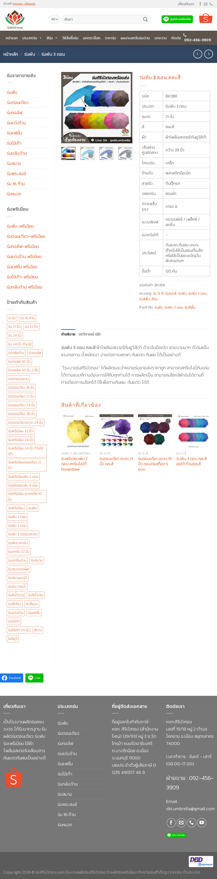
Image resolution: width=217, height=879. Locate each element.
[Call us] (211, 4)
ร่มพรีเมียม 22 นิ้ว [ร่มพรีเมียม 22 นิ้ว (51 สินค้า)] (20, 431)
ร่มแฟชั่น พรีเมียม (22, 266)
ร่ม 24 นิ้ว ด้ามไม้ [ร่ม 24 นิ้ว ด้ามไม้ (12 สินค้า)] (20, 344)
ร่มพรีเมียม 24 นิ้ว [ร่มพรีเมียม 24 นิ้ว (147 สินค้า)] (20, 439)
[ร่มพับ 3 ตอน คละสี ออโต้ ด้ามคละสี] (193, 431)
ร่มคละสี (170, 293)
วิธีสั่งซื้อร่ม (70, 38)
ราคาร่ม (110, 38)
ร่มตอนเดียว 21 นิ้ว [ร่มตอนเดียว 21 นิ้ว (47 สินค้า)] (21, 396)
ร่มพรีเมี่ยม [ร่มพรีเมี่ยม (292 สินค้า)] (16, 508)
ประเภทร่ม (32, 37)
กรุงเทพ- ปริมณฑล (24, 4)
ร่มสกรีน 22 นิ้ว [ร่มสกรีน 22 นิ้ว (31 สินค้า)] (18, 551)
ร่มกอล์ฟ (14, 112)
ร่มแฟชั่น (14, 133)
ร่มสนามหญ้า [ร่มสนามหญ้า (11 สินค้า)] (17, 577)
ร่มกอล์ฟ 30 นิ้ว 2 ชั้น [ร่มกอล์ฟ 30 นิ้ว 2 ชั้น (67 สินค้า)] (23, 370)
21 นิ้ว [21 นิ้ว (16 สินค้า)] (12, 318)
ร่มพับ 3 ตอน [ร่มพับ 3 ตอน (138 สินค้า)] (17, 525)
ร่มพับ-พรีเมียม (20, 226)
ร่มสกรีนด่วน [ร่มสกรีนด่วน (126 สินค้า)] (17, 560)
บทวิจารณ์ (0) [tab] (90, 334)
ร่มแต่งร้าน (16, 122)
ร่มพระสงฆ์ (16, 173)
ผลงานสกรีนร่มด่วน (135, 38)
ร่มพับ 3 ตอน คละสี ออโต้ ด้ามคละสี (191, 461)
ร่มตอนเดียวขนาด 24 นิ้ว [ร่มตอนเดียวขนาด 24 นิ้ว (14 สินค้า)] (25, 422)
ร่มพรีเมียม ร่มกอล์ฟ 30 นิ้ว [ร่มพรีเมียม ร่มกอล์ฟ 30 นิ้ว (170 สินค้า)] (25, 496)
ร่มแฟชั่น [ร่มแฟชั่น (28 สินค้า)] (34, 612)
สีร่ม (52, 37)
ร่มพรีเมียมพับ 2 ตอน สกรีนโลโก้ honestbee (74, 464)
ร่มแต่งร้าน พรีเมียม (24, 256)
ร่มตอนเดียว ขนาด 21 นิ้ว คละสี (116, 461)
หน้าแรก (12, 38)
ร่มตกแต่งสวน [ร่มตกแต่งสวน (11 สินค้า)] (18, 379)
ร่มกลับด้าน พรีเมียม (24, 287)
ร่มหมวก (14, 193)
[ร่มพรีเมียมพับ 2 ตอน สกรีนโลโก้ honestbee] (78, 431)
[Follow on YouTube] (201, 822)
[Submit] (145, 19)
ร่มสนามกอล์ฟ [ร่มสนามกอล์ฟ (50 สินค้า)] (18, 569)
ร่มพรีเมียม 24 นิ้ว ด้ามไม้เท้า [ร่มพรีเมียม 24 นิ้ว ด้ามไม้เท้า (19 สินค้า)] (25, 451)
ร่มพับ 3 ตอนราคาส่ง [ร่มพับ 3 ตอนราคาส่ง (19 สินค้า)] (23, 534)
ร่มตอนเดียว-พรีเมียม (26, 236)
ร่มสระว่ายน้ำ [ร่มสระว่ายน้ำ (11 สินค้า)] (17, 586)
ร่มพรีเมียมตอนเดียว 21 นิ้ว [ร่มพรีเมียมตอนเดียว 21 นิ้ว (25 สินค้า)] (24, 465)
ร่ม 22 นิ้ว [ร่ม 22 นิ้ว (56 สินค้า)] (31, 326)
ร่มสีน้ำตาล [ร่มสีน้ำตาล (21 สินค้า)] (16, 595)
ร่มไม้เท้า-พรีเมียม (22, 276)
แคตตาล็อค (91, 38)
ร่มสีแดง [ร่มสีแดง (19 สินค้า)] (32, 603)
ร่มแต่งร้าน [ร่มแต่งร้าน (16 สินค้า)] (15, 612)
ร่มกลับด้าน (17, 153)
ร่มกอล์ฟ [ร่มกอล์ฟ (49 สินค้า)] (35, 352)
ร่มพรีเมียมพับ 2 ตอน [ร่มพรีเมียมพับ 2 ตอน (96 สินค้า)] (23, 476)
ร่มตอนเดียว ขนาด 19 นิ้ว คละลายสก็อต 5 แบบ (155, 464)
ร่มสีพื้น (144, 299)
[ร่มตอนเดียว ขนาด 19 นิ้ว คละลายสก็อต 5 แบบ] (155, 431)
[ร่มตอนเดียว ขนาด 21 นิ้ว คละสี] (116, 431)
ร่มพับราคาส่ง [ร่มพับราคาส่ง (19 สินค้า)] (18, 543)
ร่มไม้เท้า (14, 143)
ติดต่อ (176, 38)
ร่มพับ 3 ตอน (53, 54)
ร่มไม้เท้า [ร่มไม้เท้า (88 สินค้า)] (14, 621)
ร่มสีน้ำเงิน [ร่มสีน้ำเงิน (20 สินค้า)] (35, 595)
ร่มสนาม (14, 163)
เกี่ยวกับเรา (186, 4)
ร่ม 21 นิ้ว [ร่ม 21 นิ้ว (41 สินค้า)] (14, 326)
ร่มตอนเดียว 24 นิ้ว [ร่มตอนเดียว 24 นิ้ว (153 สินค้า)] (21, 405)
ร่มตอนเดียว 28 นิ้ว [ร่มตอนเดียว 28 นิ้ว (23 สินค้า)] (21, 413)
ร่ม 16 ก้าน (16, 183)
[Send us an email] (205, 4)
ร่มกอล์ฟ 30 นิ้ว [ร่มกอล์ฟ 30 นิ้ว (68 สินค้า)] (19, 361)
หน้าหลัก (10, 54)
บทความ (160, 38)
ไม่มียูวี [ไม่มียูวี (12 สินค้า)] (12, 638)
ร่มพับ (29, 54)
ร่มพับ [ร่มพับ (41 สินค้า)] (32, 508)
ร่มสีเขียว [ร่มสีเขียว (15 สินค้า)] (14, 603)
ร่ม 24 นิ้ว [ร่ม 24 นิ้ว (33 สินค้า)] (15, 335)
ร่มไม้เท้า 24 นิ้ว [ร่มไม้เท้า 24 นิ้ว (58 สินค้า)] (18, 630)
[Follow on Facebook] (200, 4)
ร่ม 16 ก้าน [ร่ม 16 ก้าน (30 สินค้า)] (27, 318)
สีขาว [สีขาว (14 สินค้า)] (38, 630)
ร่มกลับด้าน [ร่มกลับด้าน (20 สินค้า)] (16, 352)
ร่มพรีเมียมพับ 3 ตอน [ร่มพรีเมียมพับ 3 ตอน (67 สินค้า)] (23, 485)
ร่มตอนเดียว (18, 102)
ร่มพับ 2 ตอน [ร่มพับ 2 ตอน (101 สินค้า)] (17, 516)
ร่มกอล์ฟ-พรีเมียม (23, 246)
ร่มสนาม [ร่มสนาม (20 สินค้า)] (37, 560)
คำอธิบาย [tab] (68, 334)
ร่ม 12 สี (158, 293)
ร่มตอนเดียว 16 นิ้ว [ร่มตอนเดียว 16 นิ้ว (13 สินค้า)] (21, 387)
